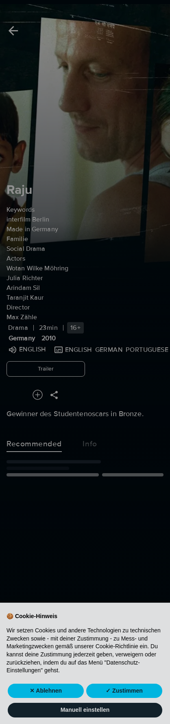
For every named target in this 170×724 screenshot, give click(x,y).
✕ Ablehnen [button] (46, 699)
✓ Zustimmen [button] (124, 699)
